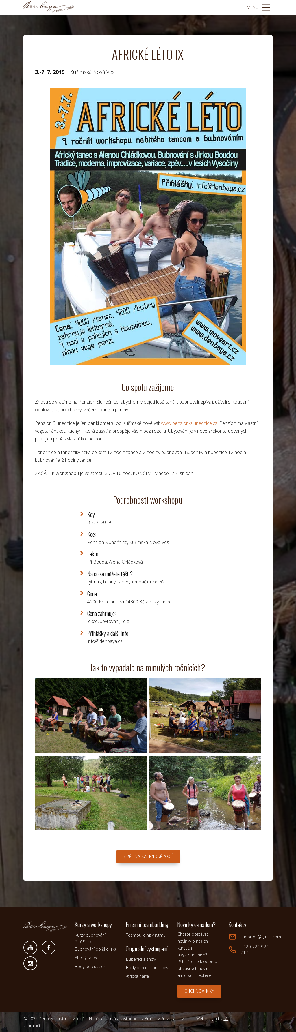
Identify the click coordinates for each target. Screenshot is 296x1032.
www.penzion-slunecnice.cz (189, 423)
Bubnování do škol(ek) (95, 949)
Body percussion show (147, 967)
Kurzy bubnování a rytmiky (90, 937)
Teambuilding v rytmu (146, 935)
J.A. (225, 1018)
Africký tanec (86, 957)
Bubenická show (141, 959)
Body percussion (90, 966)
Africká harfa (137, 976)
